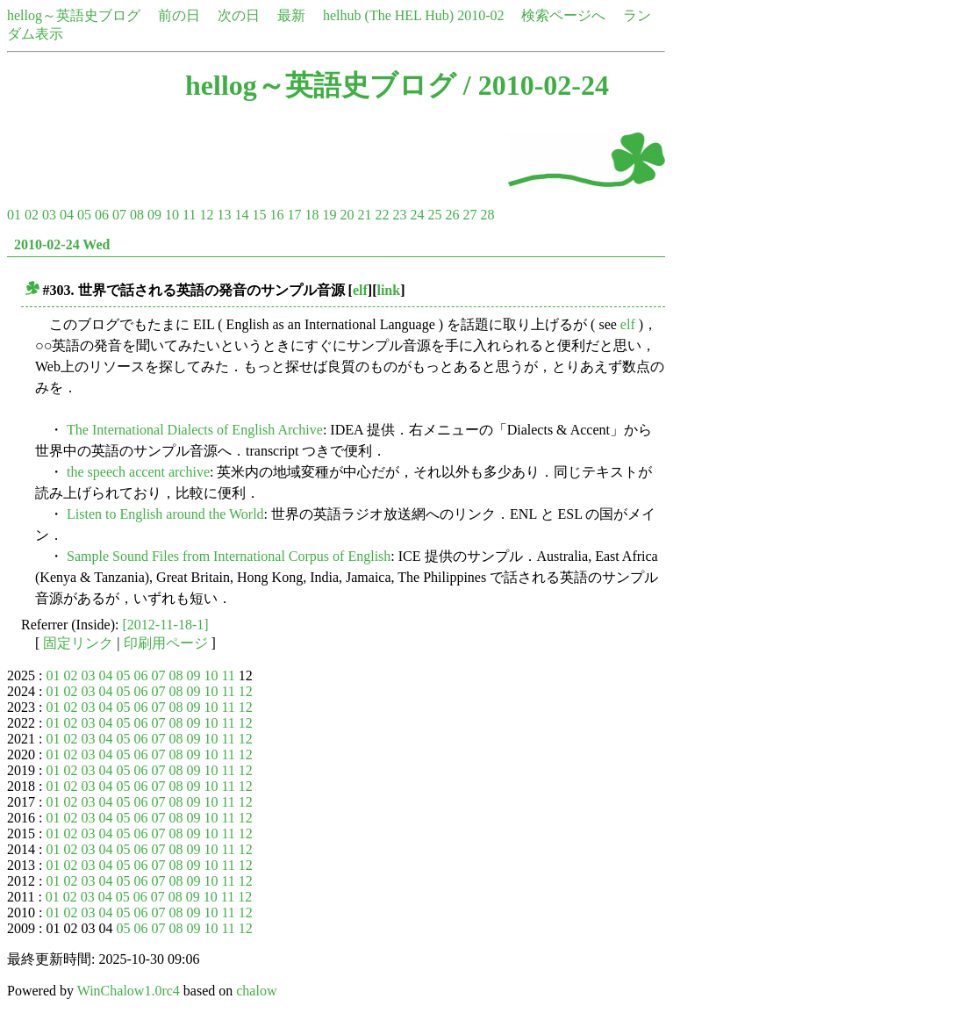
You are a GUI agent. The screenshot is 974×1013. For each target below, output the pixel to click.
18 (311, 214)
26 (452, 214)
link (388, 290)
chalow (256, 990)
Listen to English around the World (165, 513)
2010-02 (480, 15)
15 (259, 214)
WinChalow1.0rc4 (128, 990)
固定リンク (78, 643)
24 (417, 214)
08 (137, 214)
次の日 (239, 15)
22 (382, 214)
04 (67, 214)
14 (241, 214)
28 (487, 214)
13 (224, 214)
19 (329, 214)
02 (32, 214)
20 (347, 214)
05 (84, 214)
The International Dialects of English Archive (195, 429)
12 (206, 214)
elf (360, 290)
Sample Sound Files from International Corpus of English (228, 556)
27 (469, 214)
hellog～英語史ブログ (73, 15)
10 (172, 214)
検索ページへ (563, 15)
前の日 (179, 15)
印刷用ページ (166, 643)
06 (102, 214)
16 (276, 214)
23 (399, 214)
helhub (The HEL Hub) (388, 15)
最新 (291, 15)
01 (14, 214)
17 (294, 214)
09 (154, 214)
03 (49, 214)
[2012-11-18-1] (166, 624)
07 (119, 214)
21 (364, 214)
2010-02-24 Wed (62, 244)
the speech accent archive (138, 471)
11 (189, 214)
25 (434, 214)
